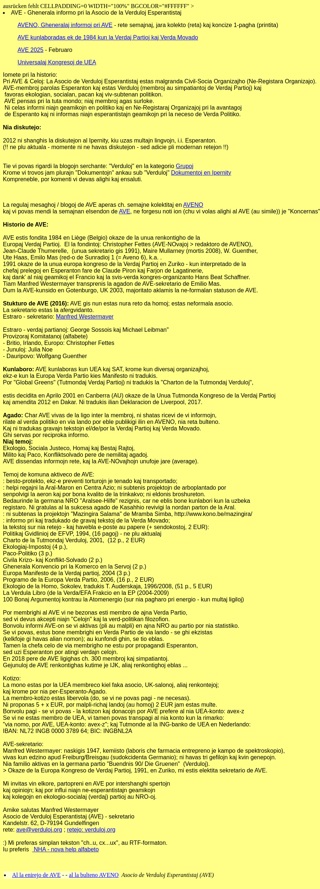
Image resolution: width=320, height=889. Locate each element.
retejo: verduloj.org (91, 830)
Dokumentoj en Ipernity (201, 173)
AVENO (193, 205)
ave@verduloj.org (39, 830)
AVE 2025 (30, 50)
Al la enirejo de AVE (36, 875)
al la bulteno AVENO (94, 875)
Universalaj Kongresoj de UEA (57, 62)
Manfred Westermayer (85, 317)
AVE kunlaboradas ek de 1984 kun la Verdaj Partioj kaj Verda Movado (108, 37)
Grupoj (184, 166)
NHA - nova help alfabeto (65, 849)
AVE (124, 211)
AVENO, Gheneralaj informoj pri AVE (65, 25)
